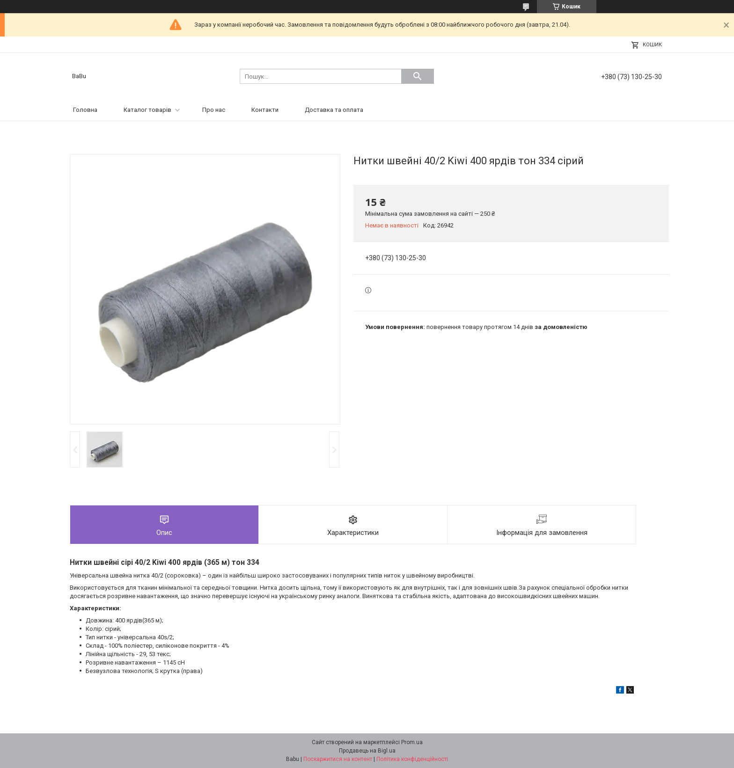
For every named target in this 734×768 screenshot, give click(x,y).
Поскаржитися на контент (337, 759)
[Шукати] (417, 76)
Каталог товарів (147, 109)
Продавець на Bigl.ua (367, 750)
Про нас (213, 109)
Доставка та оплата (334, 109)
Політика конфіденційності (412, 759)
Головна (85, 109)
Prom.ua (412, 742)
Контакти (265, 109)
